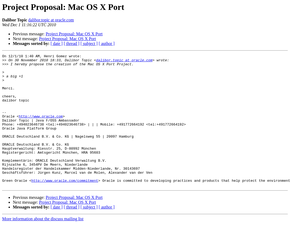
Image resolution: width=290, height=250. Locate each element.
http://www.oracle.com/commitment (64, 206)
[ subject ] (89, 43)
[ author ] (107, 43)
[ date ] (57, 43)
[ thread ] (71, 43)
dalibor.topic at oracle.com (51, 20)
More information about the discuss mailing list (42, 245)
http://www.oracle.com (41, 129)
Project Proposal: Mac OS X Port (74, 34)
